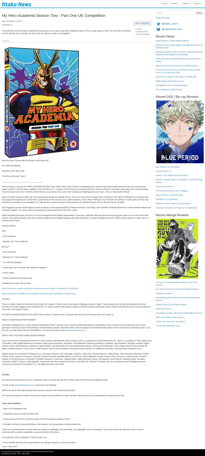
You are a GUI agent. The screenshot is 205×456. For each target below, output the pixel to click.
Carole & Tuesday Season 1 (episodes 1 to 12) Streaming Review (179, 181)
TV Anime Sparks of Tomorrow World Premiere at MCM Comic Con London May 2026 (178, 71)
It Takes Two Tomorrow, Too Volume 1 (171, 321)
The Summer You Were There (168, 326)
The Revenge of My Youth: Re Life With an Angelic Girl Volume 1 (178, 299)
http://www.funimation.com (75, 330)
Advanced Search (163, 18)
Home (164, 3)
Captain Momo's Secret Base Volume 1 (171, 304)
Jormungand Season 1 (165, 186)
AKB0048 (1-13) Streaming (167, 199)
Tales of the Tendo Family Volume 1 (170, 317)
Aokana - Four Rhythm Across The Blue (172, 175)
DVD (146, 32)
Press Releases (143, 34)
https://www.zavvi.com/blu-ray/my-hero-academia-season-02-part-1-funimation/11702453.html (40, 288)
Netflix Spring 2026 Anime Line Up (170, 81)
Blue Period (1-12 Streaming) (167, 167)
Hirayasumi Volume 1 (164, 293)
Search (199, 13)
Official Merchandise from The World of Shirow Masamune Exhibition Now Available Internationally (179, 53)
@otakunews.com (172, 29)
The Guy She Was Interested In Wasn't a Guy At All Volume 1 (176, 283)
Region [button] (186, 3)
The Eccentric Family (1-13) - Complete (172, 191)
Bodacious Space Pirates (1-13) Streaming (173, 203)
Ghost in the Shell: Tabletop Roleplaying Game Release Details (178, 60)
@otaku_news (170, 23)
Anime (139, 29)
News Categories (142, 23)
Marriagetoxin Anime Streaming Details (171, 85)
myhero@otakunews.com (25, 385)
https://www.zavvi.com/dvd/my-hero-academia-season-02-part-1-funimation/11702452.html (38, 294)
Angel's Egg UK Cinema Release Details (172, 41)
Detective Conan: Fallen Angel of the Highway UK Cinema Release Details (179, 46)
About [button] (197, 3)
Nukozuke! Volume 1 (164, 309)
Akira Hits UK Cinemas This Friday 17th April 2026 (176, 77)
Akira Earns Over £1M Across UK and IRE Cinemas (177, 66)
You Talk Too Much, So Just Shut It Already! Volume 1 (177, 289)
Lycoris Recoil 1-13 (163, 171)
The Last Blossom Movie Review (169, 90)
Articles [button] (175, 3)
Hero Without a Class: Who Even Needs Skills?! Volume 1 (179, 313)
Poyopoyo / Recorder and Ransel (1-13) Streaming (176, 208)
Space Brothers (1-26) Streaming (169, 195)
